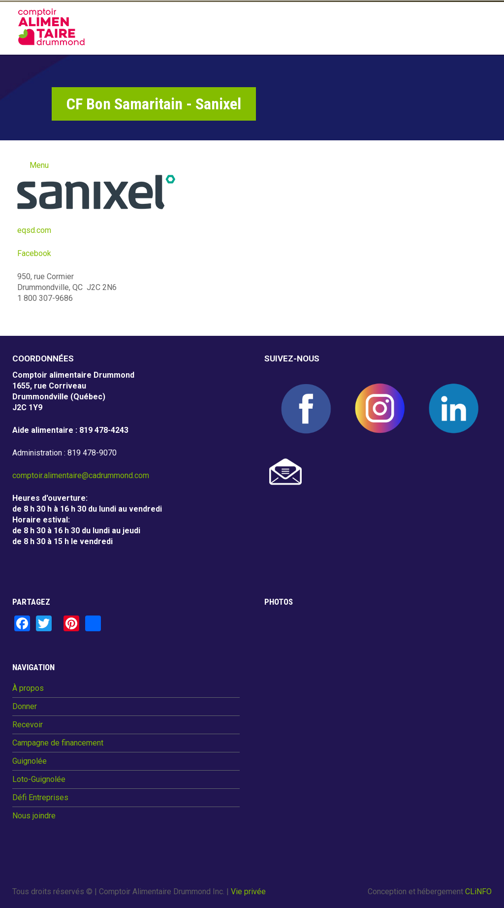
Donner (24, 707)
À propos (28, 688)
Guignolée (29, 761)
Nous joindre (34, 816)
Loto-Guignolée (38, 779)
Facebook (34, 253)
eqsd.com (35, 230)
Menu (39, 165)
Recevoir (27, 725)
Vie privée (248, 891)
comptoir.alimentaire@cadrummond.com (80, 475)
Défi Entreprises (40, 798)
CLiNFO (478, 891)
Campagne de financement (57, 743)
